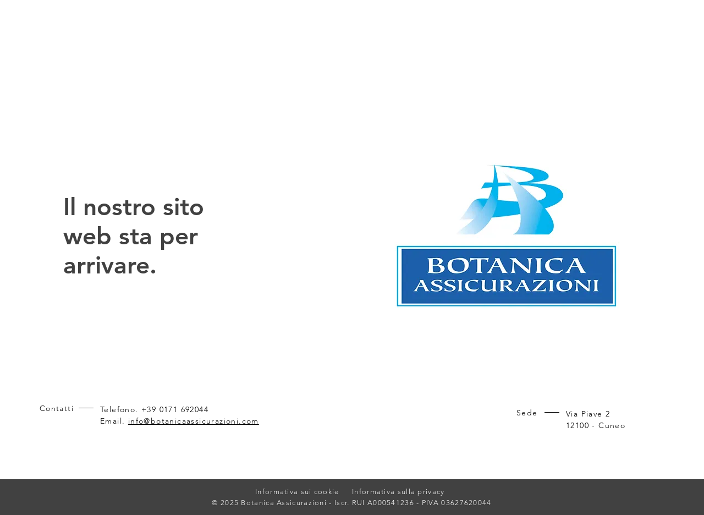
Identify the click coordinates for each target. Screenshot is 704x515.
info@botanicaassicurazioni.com (193, 421)
